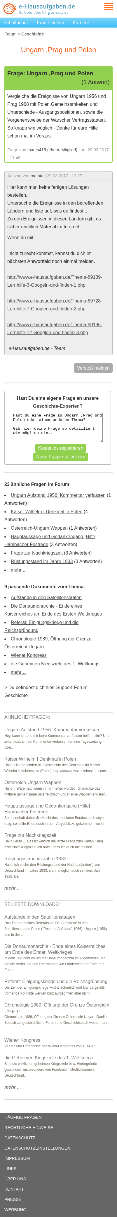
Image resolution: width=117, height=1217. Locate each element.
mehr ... (19, 569)
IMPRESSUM (17, 1158)
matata (37, 176)
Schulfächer (16, 22)
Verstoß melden (93, 368)
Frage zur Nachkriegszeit (37, 552)
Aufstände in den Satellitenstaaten (46, 597)
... (12, 887)
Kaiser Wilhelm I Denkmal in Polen (46, 511)
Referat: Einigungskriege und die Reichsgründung (55, 981)
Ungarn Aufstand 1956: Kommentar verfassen (58, 495)
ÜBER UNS (15, 1179)
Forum (10, 34)
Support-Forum (72, 687)
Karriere (81, 22)
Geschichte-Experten (56, 406)
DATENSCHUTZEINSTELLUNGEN (37, 1148)
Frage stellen (50, 22)
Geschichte (16, 695)
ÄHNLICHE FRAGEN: (27, 717)
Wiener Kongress (29, 655)
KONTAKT (14, 1189)
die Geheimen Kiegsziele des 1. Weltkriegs (55, 663)
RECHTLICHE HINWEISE (28, 1127)
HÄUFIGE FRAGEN (23, 1117)
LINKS (10, 1168)
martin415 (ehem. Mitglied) (52, 149)
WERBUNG (15, 1209)
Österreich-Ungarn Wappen (39, 528)
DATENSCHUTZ (19, 1138)
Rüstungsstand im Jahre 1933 (42, 561)
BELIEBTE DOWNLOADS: (32, 904)
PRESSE (12, 1199)
